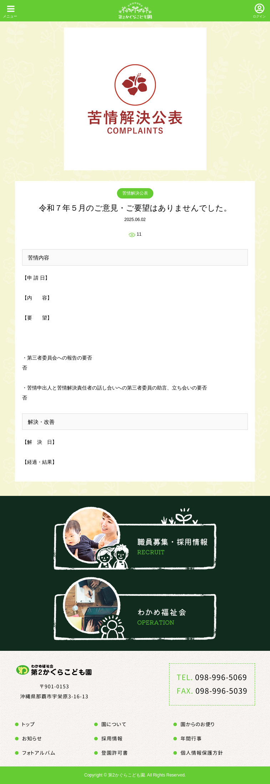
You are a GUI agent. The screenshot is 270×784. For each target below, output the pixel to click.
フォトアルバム (39, 752)
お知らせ (32, 738)
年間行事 (191, 738)
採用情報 (112, 738)
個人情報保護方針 (201, 752)
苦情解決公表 (135, 193)
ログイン (259, 16)
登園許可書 (114, 752)
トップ (28, 724)
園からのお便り (197, 724)
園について (114, 724)
